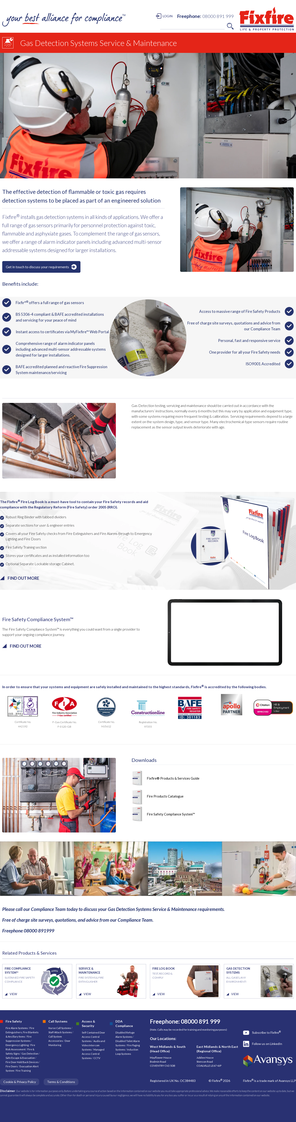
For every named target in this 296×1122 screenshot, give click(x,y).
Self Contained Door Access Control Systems (93, 1036)
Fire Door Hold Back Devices (22, 1062)
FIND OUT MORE (23, 578)
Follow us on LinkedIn (267, 1044)
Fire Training (23, 1070)
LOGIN (168, 16)
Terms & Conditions (61, 1082)
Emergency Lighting (17, 1045)
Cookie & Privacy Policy (19, 1082)
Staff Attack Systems (60, 1032)
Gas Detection (30, 1053)
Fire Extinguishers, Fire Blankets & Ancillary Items (22, 1032)
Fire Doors (12, 1066)
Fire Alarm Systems (17, 1028)
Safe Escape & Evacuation (20, 1057)
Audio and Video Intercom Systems (93, 1045)
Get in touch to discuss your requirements (37, 267)
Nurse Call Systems (59, 1028)
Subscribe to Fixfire (266, 1032)
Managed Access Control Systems (93, 1053)
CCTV (96, 1058)
